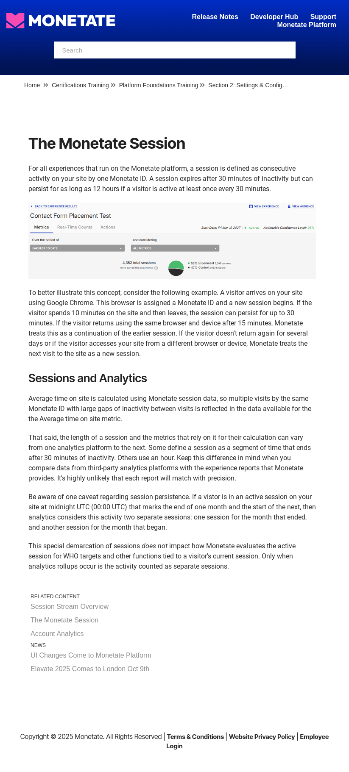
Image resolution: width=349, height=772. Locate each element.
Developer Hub (274, 16)
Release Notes (216, 16)
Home (32, 85)
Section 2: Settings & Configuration (254, 85)
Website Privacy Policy (262, 737)
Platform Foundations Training (158, 85)
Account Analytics (57, 633)
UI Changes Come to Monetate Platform (91, 655)
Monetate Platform (306, 24)
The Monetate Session (64, 620)
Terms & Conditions (195, 737)
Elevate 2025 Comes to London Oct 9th (90, 668)
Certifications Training (80, 85)
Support (323, 16)
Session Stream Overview (70, 606)
